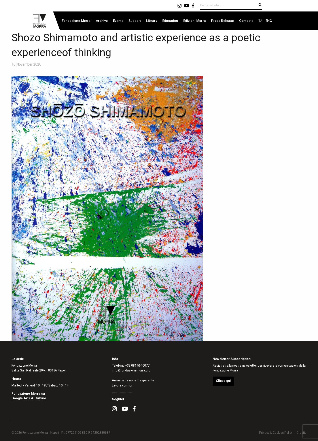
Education (170, 21)
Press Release (222, 21)
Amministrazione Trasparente (133, 380)
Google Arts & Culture (28, 398)
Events (118, 21)
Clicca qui (223, 381)
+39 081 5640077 (137, 365)
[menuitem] (76, 21)
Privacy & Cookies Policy (276, 432)
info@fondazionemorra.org (131, 370)
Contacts (246, 21)
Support (135, 21)
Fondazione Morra (76, 21)
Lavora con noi (122, 385)
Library (151, 21)
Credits (302, 432)
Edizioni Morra (194, 21)
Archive (102, 21)
